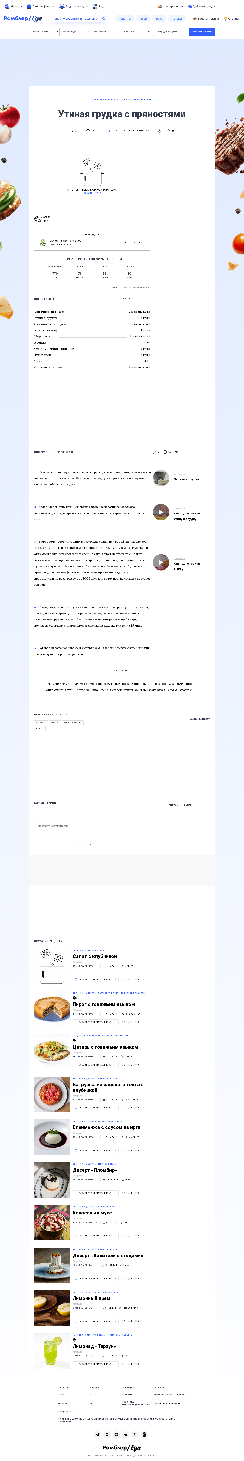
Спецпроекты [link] (66, 1412)
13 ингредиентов (85, 1222)
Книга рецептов (171, 6)
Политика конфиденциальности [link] (136, 1403)
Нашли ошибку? (199, 719)
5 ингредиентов (85, 1356)
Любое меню (137, 31)
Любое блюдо (75, 31)
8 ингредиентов (85, 1308)
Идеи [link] (61, 1395)
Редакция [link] (128, 1388)
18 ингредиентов (85, 1057)
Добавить (202, 6)
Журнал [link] (62, 1403)
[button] (172, 452)
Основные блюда (45, 31)
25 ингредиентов (85, 1180)
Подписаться (132, 243)
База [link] (93, 1395)
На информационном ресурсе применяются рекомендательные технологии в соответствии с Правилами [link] (116, 1420)
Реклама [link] (127, 1395)
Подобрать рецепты (202, 31)
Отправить (92, 845)
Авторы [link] (95, 1388)
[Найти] (104, 18)
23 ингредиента (85, 1265)
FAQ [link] (92, 1403)
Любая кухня (106, 31)
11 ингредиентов (85, 1014)
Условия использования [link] (169, 1395)
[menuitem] (13, 6)
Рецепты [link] (63, 1388)
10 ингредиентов (85, 966)
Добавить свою (92, 193)
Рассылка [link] (160, 1388)
